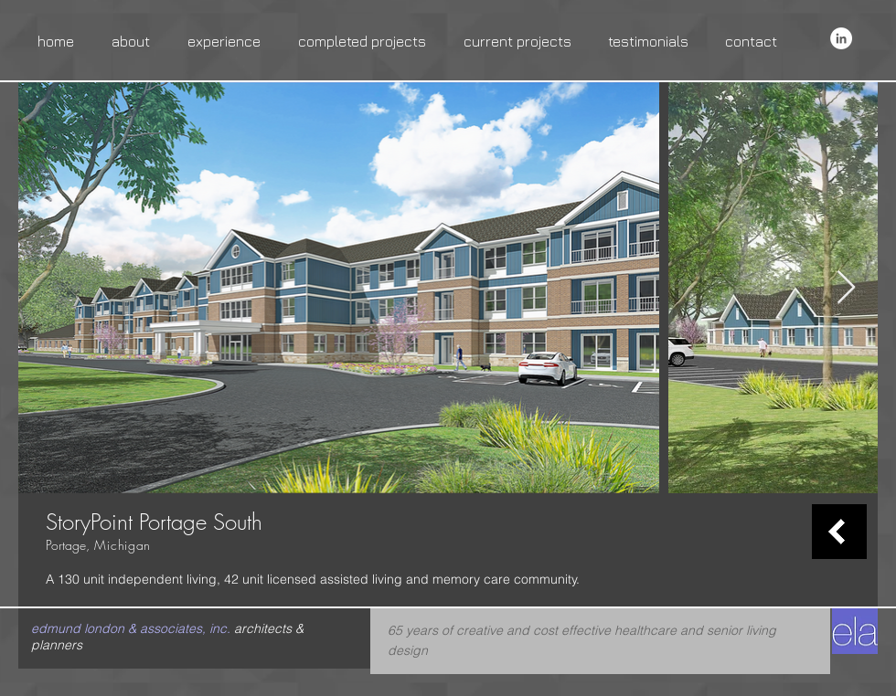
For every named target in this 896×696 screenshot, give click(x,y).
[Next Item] (846, 288)
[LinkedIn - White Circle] (841, 38)
